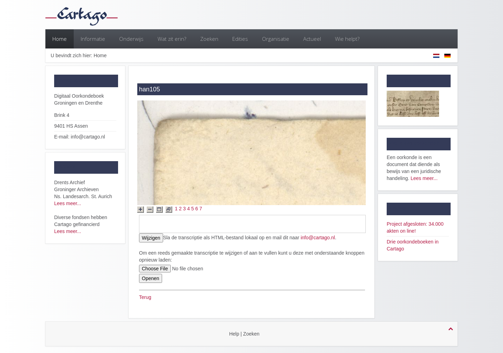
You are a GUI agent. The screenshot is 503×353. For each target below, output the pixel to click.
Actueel (312, 38)
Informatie (93, 38)
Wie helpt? (347, 38)
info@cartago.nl (318, 237)
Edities (240, 38)
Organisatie (275, 38)
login (268, 334)
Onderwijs (131, 38)
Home (59, 38)
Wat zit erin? (172, 38)
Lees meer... (67, 203)
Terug (145, 297)
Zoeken (209, 38)
